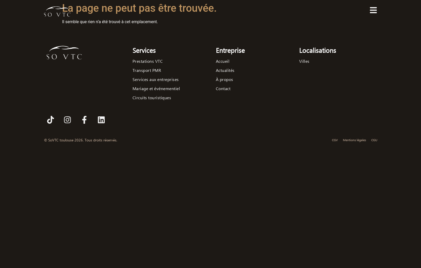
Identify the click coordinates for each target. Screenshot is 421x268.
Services (144, 50)
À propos (224, 79)
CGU (374, 140)
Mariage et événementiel (156, 88)
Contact (223, 88)
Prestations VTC (148, 61)
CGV (335, 140)
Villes (304, 61)
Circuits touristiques (152, 97)
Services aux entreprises (156, 79)
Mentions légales (354, 140)
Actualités (225, 70)
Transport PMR (147, 70)
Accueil (223, 61)
